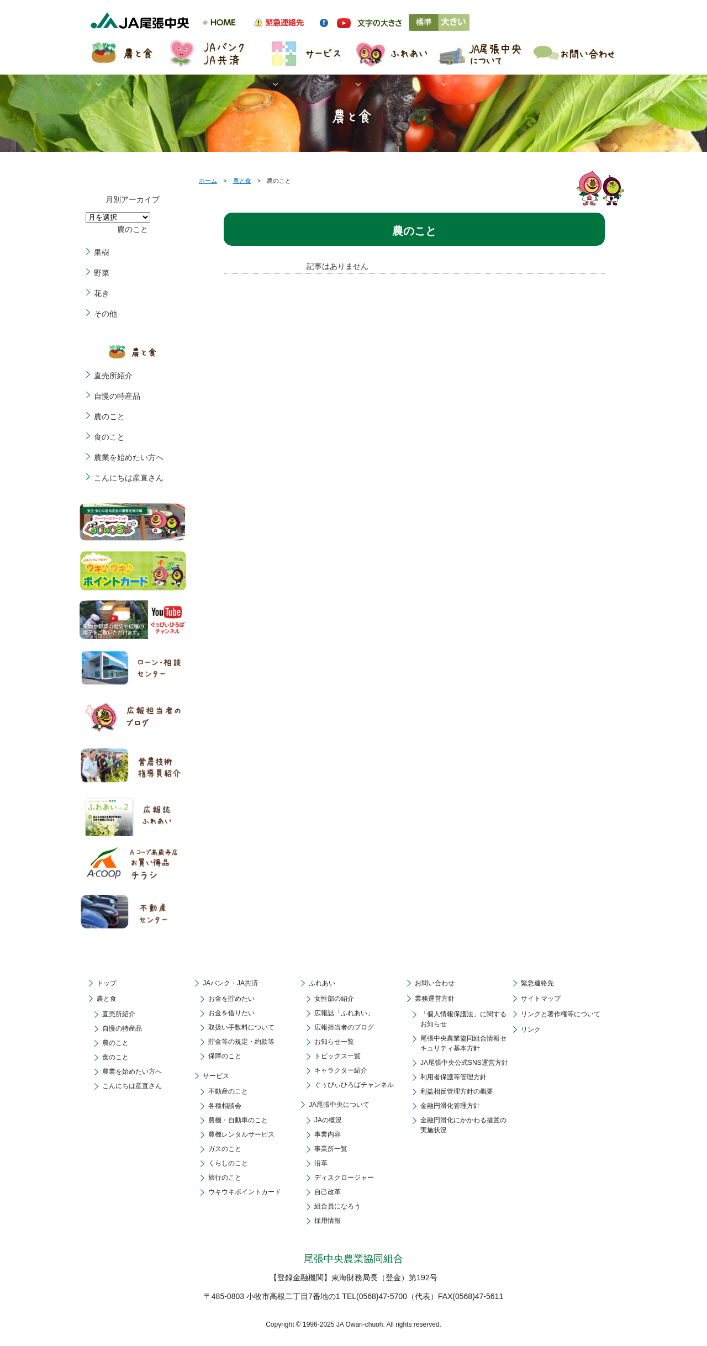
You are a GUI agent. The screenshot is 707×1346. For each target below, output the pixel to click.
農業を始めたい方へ (128, 457)
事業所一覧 (330, 1149)
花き (101, 293)
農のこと (109, 416)
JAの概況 (328, 1120)
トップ (107, 983)
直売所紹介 (113, 375)
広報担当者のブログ (344, 1027)
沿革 (321, 1163)
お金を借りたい (231, 1013)
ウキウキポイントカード (244, 1192)
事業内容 (327, 1134)
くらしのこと (228, 1163)
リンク (531, 1029)
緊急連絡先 (537, 983)
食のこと (109, 436)
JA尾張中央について (339, 1105)
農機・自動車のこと (238, 1120)
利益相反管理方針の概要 (456, 1091)
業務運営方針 (435, 998)
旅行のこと (224, 1177)
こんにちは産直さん (128, 477)
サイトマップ (541, 998)
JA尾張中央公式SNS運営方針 (464, 1063)
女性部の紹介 (334, 998)
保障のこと (224, 1056)
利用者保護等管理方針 (453, 1077)
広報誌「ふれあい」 (344, 1013)
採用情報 (327, 1220)
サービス (216, 1076)
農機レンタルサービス (241, 1134)
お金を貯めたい (231, 998)
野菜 (101, 272)
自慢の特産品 (117, 396)
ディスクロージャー (344, 1177)
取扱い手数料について (241, 1027)
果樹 (101, 252)
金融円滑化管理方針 (450, 1106)
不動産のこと (228, 1091)
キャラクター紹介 (340, 1070)
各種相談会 (224, 1106)
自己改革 (327, 1192)
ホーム (208, 180)
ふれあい (322, 983)
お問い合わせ (435, 983)
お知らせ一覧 (334, 1042)
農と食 (242, 180)
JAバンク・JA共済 (230, 983)
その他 (105, 313)
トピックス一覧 (337, 1056)
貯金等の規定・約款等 (241, 1042)
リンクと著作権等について (560, 1014)
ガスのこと (224, 1149)
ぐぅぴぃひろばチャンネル (354, 1085)
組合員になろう (337, 1206)
